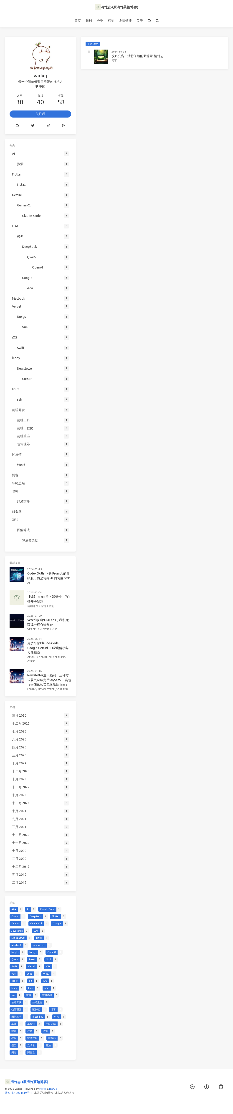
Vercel (32, 629)
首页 (77, 21)
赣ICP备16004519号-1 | (19, 1092)
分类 (100, 21)
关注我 (40, 114)
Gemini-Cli (45, 657)
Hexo (42, 1088)
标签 (111, 21)
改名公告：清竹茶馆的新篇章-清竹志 (137, 56)
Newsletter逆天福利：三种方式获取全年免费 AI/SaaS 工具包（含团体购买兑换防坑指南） (49, 680)
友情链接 (125, 21)
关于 (140, 21)
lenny (31, 689)
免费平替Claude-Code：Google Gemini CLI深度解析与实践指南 (48, 648)
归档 (89, 21)
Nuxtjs (44, 629)
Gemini (31, 657)
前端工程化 (47, 606)
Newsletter (46, 689)
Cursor (62, 689)
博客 (114, 60)
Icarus (53, 1088)
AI (28, 582)
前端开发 (32, 606)
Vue (54, 629)
